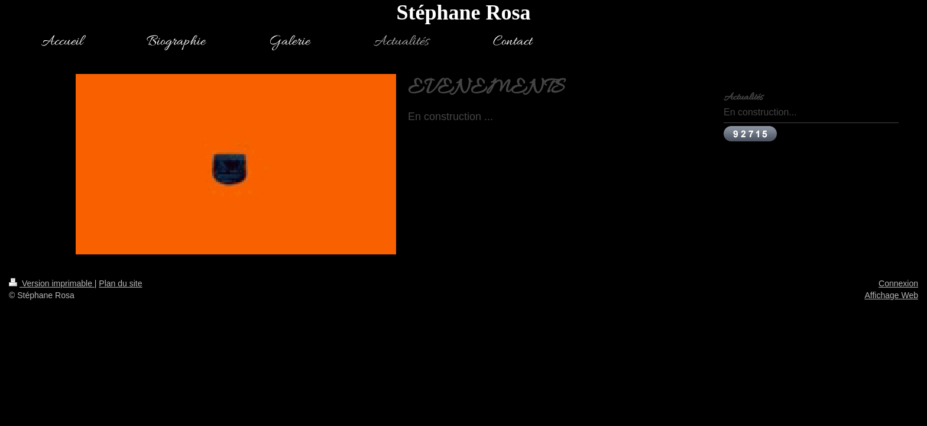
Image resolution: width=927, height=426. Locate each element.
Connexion (898, 283)
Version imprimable (52, 283)
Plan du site (120, 283)
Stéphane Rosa (463, 12)
